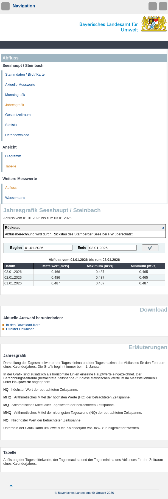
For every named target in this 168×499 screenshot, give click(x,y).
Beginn (16, 248)
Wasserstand (15, 198)
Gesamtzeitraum (17, 115)
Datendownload (17, 135)
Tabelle (10, 166)
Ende (82, 248)
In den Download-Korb (23, 325)
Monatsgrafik (15, 95)
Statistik (11, 125)
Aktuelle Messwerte (20, 85)
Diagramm (13, 156)
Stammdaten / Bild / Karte (25, 74)
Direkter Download (20, 329)
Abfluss (10, 188)
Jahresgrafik (14, 105)
